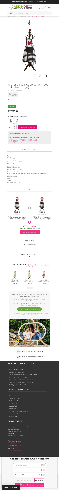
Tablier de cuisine (38, 16)
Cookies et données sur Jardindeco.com (29, 459)
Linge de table (25, 16)
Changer (36, 138)
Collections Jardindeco (17, 401)
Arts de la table (13, 16)
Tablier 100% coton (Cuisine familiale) (29, 281)
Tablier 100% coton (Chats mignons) (15, 281)
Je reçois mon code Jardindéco (29, 309)
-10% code (38, 2)
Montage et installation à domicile (21, 382)
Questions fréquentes (16, 372)
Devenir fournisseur (16, 414)
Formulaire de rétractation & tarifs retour (23, 375)
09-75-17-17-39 (14, 443)
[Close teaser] (21, 484)
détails (14, 461)
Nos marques (13, 409)
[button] (14, 126)
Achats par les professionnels (19, 377)
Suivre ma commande (16, 369)
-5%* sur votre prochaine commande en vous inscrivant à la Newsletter (29, 295)
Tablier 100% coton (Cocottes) (44, 280)
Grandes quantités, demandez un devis (22, 380)
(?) (27, 465)
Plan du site (13, 416)
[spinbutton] (12, 127)
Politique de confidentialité (18, 385)
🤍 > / (21, 2)
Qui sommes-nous (15, 396)
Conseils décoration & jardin (18, 411)
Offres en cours (14, 398)
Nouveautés (13, 403)
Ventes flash (13, 406)
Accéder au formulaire (15, 450)
